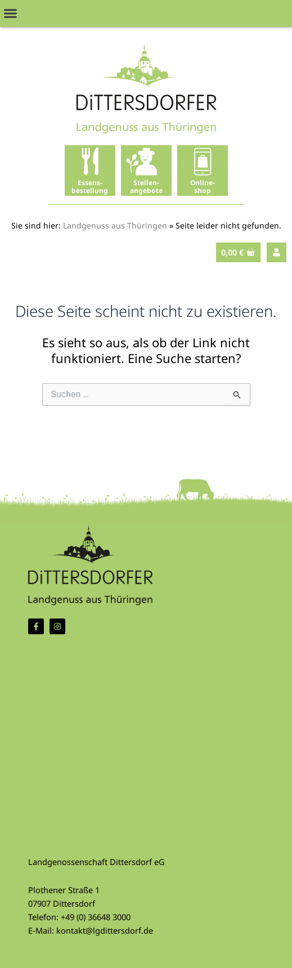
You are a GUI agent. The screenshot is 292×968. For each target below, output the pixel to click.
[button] (10, 13)
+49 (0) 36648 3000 (96, 916)
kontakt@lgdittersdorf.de (104, 930)
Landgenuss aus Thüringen (115, 225)
